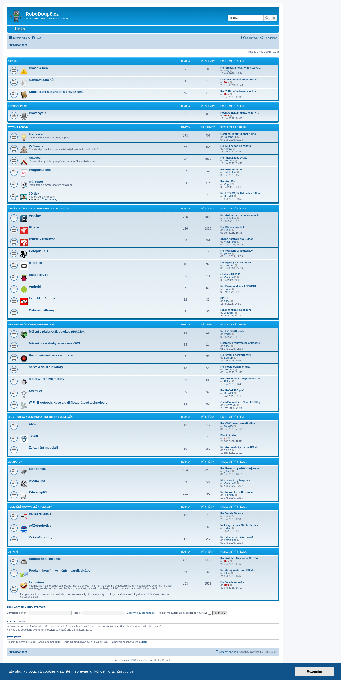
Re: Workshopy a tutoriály (236, 250)
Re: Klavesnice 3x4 (232, 227)
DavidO (228, 196)
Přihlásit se (15, 607)
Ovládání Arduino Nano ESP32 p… (241, 402)
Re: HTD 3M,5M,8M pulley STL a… (241, 193)
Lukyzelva (230, 405)
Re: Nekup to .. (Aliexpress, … (238, 492)
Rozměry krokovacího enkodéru (240, 343)
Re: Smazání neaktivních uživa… (240, 67)
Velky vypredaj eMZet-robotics (239, 525)
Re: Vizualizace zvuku (233, 157)
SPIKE (224, 298)
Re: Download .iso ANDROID (238, 286)
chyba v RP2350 (230, 274)
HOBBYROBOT (40, 514)
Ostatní (13, 552)
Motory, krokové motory (46, 379)
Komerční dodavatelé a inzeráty (30, 507)
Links (20, 29)
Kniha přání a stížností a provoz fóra (56, 91)
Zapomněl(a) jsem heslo (141, 612)
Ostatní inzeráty (40, 537)
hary (226, 70)
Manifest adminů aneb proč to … (240, 79)
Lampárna (36, 582)
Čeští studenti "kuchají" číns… (239, 134)
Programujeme (40, 170)
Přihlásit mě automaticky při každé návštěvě (184, 612)
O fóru (12, 61)
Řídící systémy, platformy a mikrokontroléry (39, 208)
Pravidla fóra (38, 68)
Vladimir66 (230, 241)
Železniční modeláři (43, 447)
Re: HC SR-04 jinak (232, 331)
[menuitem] (36, 38)
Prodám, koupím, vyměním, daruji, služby (59, 570)
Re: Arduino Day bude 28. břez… (240, 558)
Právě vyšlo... (39, 113)
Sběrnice (35, 390)
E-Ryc (227, 381)
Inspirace (36, 134)
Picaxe (34, 227)
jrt (225, 438)
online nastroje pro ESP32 (236, 238)
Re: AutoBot (228, 181)
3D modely (49, 199)
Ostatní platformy (42, 310)
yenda (227, 253)
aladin (227, 450)
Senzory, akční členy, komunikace (31, 324)
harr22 (228, 148)
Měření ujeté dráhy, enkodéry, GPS (54, 343)
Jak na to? (15, 462)
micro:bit (35, 263)
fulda (227, 300)
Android (35, 286)
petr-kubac (230, 172)
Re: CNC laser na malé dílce (237, 423)
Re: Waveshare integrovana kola (240, 378)
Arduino (35, 215)
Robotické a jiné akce (45, 558)
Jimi (144, 641)
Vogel (227, 184)
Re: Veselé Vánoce (231, 513)
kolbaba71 (230, 136)
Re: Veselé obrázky (232, 582)
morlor (227, 289)
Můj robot (36, 181)
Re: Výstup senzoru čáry (235, 354)
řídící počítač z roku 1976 (235, 309)
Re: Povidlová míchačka (235, 366)
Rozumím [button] (314, 671)
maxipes (229, 265)
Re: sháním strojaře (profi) (236, 537)
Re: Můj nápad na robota (235, 145)
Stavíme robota (18, 127)
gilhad (227, 471)
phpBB (131, 660)
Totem (33, 435)
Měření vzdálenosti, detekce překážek (57, 331)
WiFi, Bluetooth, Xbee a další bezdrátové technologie (68, 402)
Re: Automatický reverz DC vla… (240, 447)
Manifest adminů (41, 80)
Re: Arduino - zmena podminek (239, 215)
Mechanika (37, 480)
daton (227, 516)
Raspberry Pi (38, 274)
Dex (226, 82)
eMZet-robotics (40, 525)
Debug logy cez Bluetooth (236, 262)
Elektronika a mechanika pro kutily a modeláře (40, 417)
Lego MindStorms (42, 298)
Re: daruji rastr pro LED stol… (239, 570)
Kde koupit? (38, 492)
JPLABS (229, 160)
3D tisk (34, 193)
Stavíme (35, 158)
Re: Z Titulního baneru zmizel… (239, 91)
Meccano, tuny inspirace (235, 480)
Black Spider (228, 435)
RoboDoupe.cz (17, 106)
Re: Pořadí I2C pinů (232, 390)
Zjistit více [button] (125, 671)
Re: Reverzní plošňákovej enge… (240, 468)
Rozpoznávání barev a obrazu (51, 355)
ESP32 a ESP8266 (42, 239)
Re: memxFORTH (231, 169)
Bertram (228, 357)
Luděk (227, 229)
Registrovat (36, 607)
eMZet (227, 528)
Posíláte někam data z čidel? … (239, 112)
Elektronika (37, 469)
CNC (32, 424)
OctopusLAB (38, 251)
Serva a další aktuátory (46, 367)
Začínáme (36, 146)
